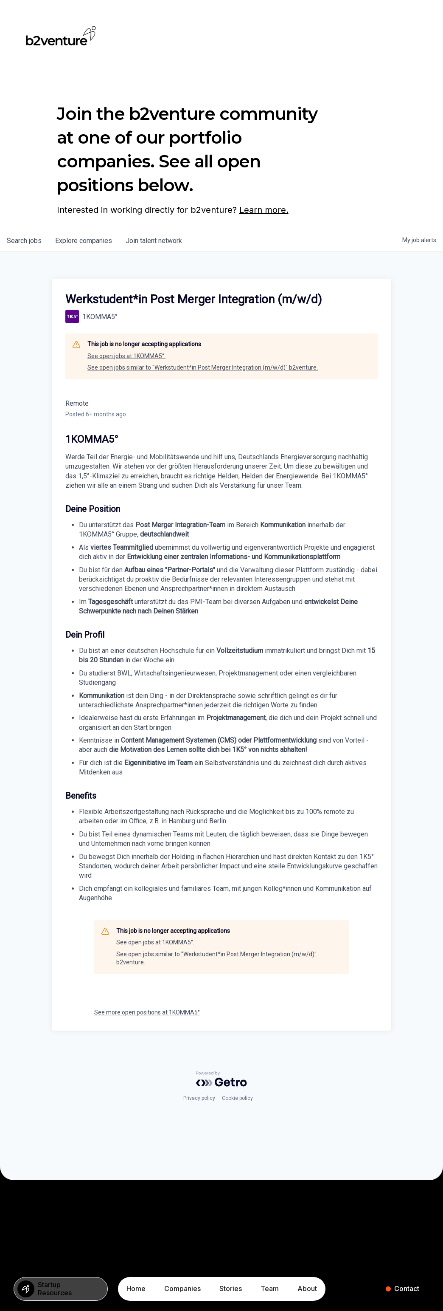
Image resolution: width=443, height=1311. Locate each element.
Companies (182, 1288)
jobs (24, 241)
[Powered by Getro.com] (221, 1079)
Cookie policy (237, 1098)
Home (136, 1288)
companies (83, 241)
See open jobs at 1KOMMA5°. (126, 356)
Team (270, 1288)
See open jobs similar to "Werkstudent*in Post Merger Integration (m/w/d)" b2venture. (202, 367)
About (307, 1288)
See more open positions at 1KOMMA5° (147, 1012)
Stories (230, 1288)
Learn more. (264, 210)
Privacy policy (199, 1098)
